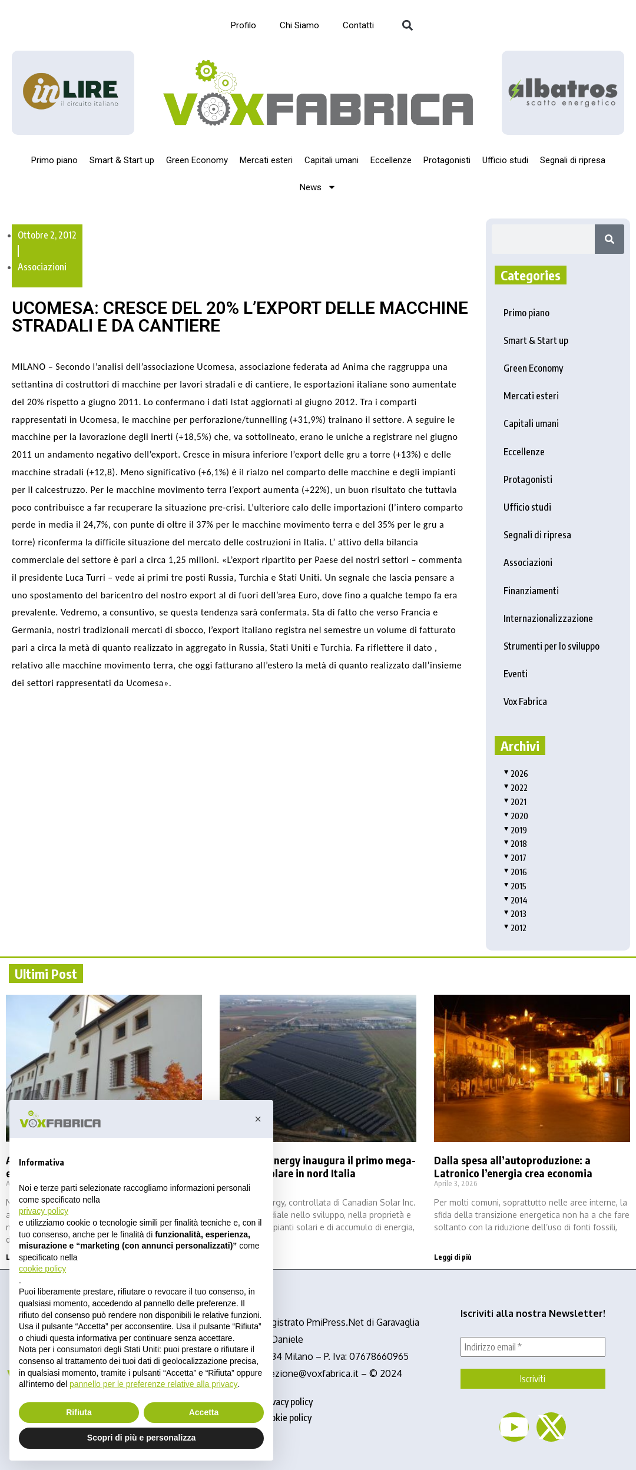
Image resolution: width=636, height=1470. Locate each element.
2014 (516, 900)
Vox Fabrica (525, 701)
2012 (515, 928)
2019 (515, 830)
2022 (516, 788)
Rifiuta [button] (79, 1412)
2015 (515, 886)
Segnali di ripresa (572, 160)
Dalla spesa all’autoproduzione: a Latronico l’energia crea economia (513, 1166)
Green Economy (197, 160)
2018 (515, 844)
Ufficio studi (505, 160)
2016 (515, 872)
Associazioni (42, 267)
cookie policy (287, 1417)
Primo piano (54, 160)
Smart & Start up (122, 160)
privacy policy (287, 1402)
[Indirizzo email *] (533, 1347)
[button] (407, 25)
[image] (563, 92)
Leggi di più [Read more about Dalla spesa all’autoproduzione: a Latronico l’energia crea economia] (453, 1257)
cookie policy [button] (42, 1268)
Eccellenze (391, 160)
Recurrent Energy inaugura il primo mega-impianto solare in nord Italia (318, 1166)
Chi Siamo (299, 25)
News (318, 187)
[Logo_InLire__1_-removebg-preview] (73, 93)
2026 (516, 774)
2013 (515, 914)
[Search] (609, 239)
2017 (515, 858)
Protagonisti (447, 160)
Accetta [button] (204, 1412)
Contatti (358, 25)
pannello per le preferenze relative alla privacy (153, 1384)
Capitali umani (331, 160)
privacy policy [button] (43, 1211)
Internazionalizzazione (548, 618)
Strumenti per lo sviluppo (551, 646)
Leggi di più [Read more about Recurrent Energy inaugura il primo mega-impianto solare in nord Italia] (238, 1257)
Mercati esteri (266, 160)
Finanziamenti (531, 591)
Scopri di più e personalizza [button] (141, 1437)
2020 (516, 816)
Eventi (516, 674)
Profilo (243, 25)
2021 (515, 802)
